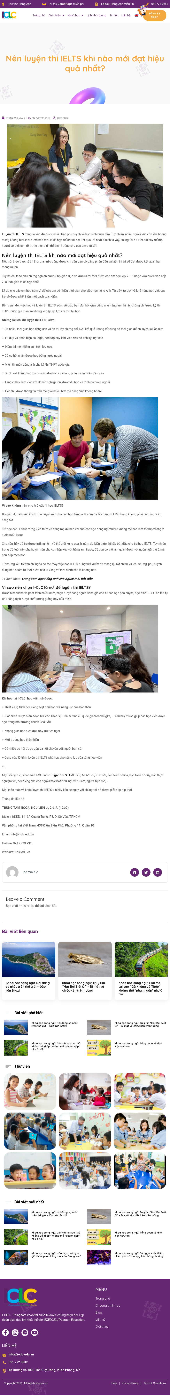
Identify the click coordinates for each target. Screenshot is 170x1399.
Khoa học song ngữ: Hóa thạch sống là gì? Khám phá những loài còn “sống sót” (56, 1255)
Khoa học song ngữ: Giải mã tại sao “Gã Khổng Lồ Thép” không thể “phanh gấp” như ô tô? (140, 988)
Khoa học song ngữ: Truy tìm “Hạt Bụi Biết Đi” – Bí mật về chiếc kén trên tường (83, 986)
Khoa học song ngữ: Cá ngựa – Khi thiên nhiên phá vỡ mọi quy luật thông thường (139, 1255)
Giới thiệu (56, 15)
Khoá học (76, 15)
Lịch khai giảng (96, 15)
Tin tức (114, 15)
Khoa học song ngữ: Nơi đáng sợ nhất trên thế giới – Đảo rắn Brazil (28, 986)
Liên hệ (125, 15)
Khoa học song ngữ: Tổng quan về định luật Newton (138, 1045)
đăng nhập (26, 906)
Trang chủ (39, 15)
